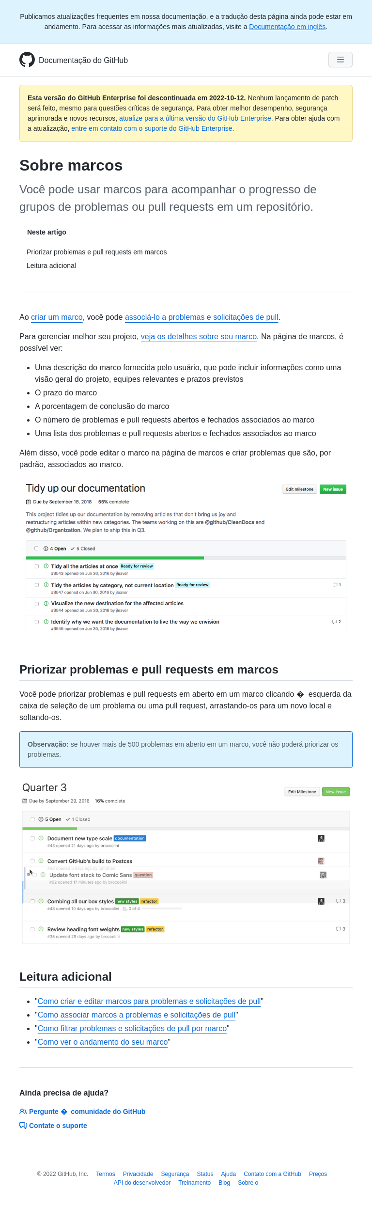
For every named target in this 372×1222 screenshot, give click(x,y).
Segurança (175, 1174)
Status (205, 1174)
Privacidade (138, 1174)
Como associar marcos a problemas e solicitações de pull (136, 1015)
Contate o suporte (53, 1125)
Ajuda (228, 1174)
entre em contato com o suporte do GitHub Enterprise (151, 128)
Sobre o (248, 1182)
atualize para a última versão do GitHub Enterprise (195, 118)
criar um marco (57, 317)
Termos (105, 1174)
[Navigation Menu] (340, 59)
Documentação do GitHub (83, 60)
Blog (224, 1182)
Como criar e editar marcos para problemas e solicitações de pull (149, 1001)
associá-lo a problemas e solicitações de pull (202, 317)
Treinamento (194, 1182)
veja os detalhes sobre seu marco (199, 336)
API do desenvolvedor (142, 1182)
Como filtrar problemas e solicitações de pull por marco (132, 1028)
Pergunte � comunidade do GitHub (82, 1111)
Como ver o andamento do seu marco (103, 1042)
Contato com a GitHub (272, 1174)
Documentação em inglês (287, 27)
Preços (318, 1174)
